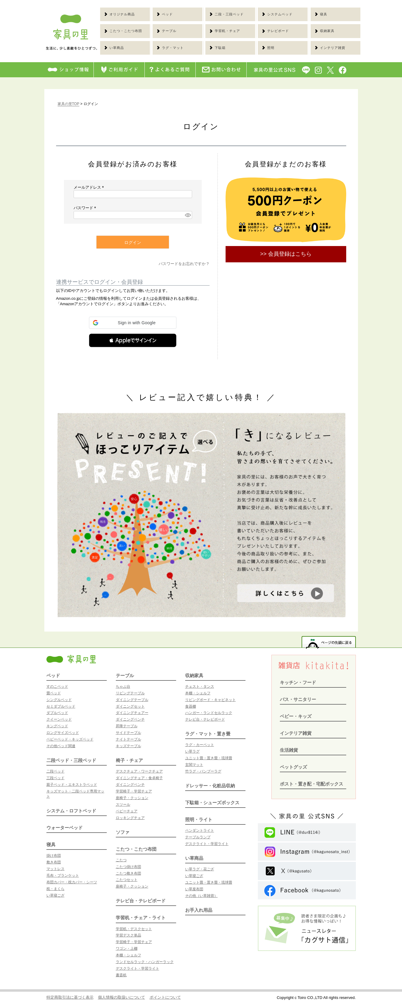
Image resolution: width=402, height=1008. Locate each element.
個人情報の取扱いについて (121, 997)
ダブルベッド (57, 713)
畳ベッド (53, 693)
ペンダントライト (199, 830)
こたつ (121, 860)
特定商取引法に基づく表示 (69, 997)
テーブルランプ (197, 837)
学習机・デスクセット (134, 929)
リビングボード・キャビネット (210, 700)
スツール (123, 804)
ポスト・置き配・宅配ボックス (311, 783)
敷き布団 (53, 862)
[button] (132, 340)
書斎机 (121, 975)
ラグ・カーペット (199, 745)
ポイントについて (165, 997)
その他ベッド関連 (60, 746)
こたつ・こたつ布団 (136, 849)
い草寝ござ (55, 895)
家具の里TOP (68, 104)
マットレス (55, 869)
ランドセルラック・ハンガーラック (145, 962)
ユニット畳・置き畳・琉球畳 (208, 758)
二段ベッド (55, 771)
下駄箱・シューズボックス (212, 802)
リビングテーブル (130, 693)
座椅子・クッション (132, 798)
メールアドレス (90, 187)
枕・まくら (55, 889)
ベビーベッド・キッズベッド (69, 739)
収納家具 (194, 675)
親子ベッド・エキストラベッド (71, 784)
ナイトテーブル (128, 739)
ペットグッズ (293, 767)
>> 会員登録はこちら (286, 254)
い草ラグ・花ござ (199, 869)
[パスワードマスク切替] (187, 215)
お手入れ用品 (198, 910)
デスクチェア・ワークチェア (139, 771)
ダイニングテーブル (132, 700)
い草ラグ (192, 751)
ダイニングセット (130, 706)
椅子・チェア (129, 760)
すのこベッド (57, 686)
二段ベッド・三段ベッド (71, 760)
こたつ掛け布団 (128, 867)
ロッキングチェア (130, 818)
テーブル (125, 675)
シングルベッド (59, 700)
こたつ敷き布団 (128, 873)
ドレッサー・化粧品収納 (210, 785)
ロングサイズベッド (62, 733)
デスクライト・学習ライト (137, 968)
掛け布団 (53, 855)
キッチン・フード (298, 682)
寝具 (50, 844)
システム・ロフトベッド (71, 810)
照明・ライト (198, 819)
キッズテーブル (128, 746)
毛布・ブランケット (62, 875)
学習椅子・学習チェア (134, 791)
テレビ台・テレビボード (141, 900)
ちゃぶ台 (123, 686)
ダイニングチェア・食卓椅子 (139, 778)
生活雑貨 (289, 750)
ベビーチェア (127, 811)
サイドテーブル (128, 733)
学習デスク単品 (128, 935)
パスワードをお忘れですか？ (184, 263)
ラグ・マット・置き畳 (207, 733)
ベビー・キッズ (296, 716)
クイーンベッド (59, 719)
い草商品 (194, 858)
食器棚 (190, 706)
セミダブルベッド (60, 706)
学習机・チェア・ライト (141, 917)
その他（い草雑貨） (201, 896)
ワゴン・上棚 (127, 948)
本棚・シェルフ (128, 955)
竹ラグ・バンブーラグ (203, 771)
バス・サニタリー (298, 699)
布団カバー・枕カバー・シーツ (71, 882)
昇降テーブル (127, 726)
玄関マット (194, 765)
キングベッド (57, 726)
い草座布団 (194, 889)
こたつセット (127, 880)
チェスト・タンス (199, 686)
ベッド (53, 675)
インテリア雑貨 (296, 733)
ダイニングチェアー (132, 713)
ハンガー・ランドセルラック (208, 713)
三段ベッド (55, 778)
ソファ (122, 832)
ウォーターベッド (64, 827)
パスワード (86, 208)
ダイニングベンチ (130, 719)
